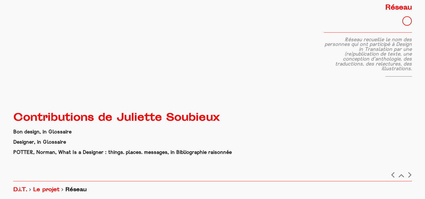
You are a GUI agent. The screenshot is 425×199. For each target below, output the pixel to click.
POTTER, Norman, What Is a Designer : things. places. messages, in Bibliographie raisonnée (122, 152)
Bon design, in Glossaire (42, 132)
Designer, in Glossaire (39, 142)
